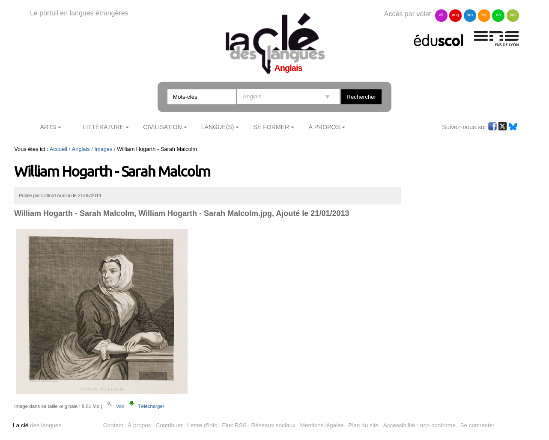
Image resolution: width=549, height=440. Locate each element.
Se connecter (477, 425)
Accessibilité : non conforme (419, 425)
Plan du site (363, 425)
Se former (271, 127)
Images (103, 149)
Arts (48, 127)
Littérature (103, 127)
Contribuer (168, 425)
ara (470, 14)
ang (455, 14)
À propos (139, 425)
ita (498, 14)
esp (483, 14)
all (441, 14)
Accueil (58, 149)
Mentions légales (322, 425)
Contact (113, 425)
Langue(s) (217, 127)
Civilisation (162, 127)
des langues (37, 425)
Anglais (81, 149)
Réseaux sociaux (273, 425)
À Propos (324, 127)
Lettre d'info (202, 425)
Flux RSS (234, 425)
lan (513, 14)
